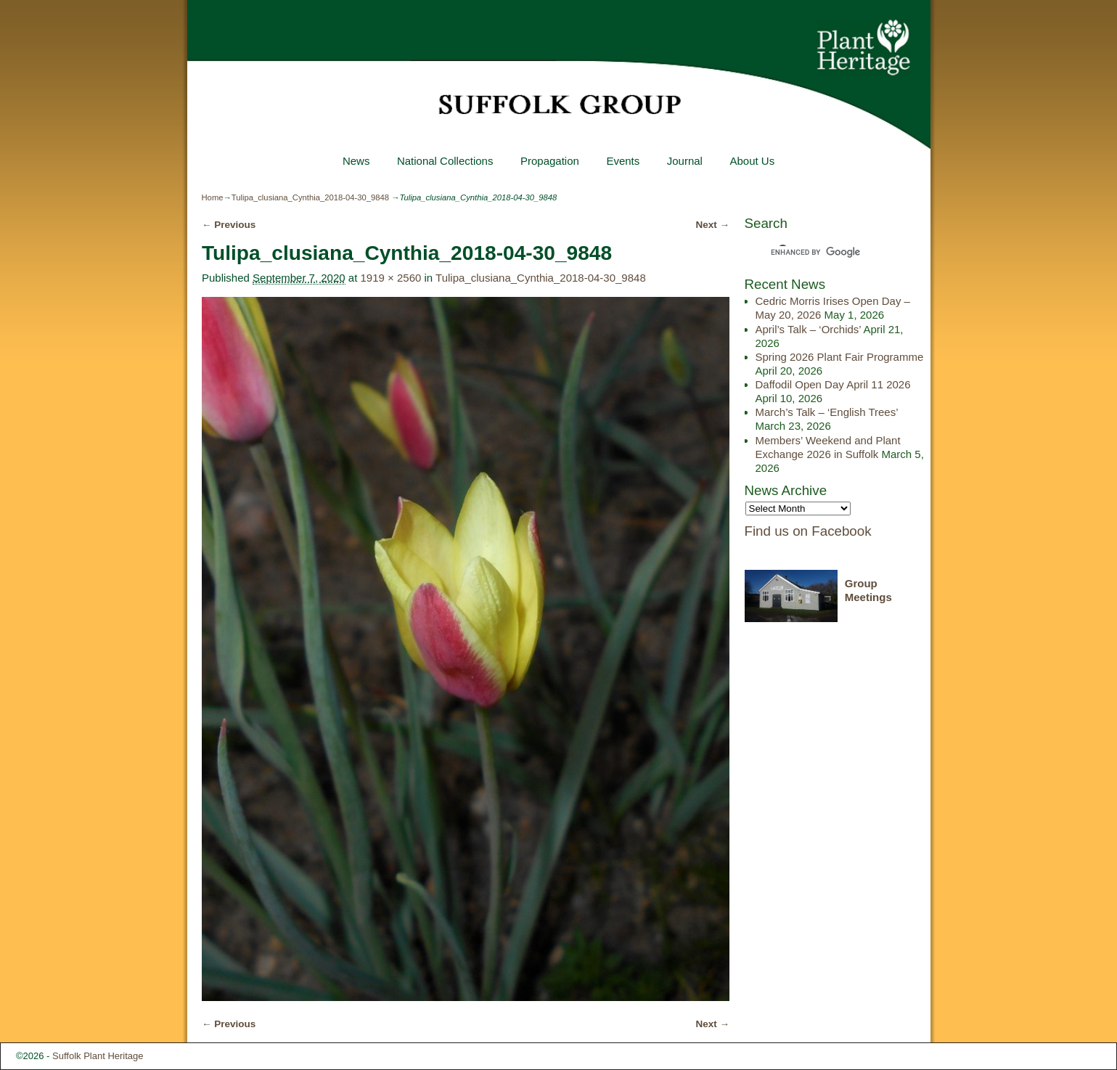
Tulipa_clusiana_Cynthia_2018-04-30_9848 (310, 197)
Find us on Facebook (808, 531)
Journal (685, 161)
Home (213, 197)
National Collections (445, 161)
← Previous (228, 224)
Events (622, 161)
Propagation (549, 161)
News (356, 161)
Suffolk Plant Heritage (98, 1055)
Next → (713, 224)
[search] (824, 252)
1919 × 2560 (390, 277)
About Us (751, 161)
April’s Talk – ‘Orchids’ (809, 329)
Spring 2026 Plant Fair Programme (840, 357)
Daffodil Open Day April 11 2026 (833, 384)
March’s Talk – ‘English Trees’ (827, 412)
